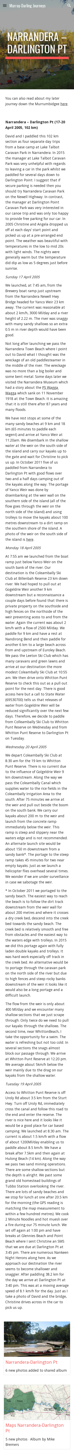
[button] (4, 5)
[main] (37, 45)
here (63, 103)
